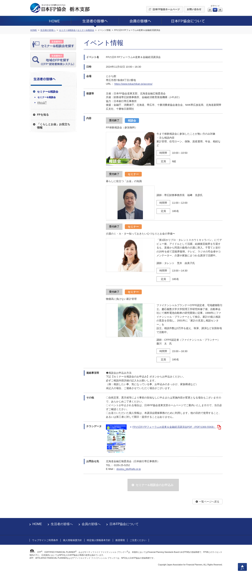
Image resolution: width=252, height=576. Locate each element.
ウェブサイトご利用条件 (45, 540)
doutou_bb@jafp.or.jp (128, 468)
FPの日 (42, 102)
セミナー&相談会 (46, 97)
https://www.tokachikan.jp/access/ (133, 83)
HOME (37, 524)
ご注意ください (138, 540)
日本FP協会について (124, 524)
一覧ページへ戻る (209, 501)
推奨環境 (120, 540)
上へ (242, 567)
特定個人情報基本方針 (98, 540)
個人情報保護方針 (72, 540)
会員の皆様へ (91, 524)
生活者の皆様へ (62, 524)
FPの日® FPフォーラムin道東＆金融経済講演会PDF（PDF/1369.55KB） (174, 426)
